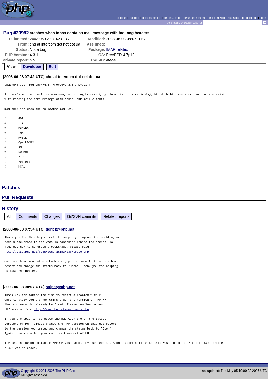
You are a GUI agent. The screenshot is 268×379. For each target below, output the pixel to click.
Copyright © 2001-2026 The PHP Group (49, 371)
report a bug (172, 17)
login (264, 17)
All (9, 216)
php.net (121, 17)
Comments (28, 216)
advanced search (194, 17)
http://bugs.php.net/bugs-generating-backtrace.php (46, 251)
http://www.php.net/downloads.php (61, 309)
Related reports (116, 216)
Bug (7, 32)
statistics (233, 17)
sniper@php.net (60, 287)
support (134, 17)
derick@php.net (60, 229)
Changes (52, 216)
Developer (32, 67)
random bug (249, 17)
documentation (151, 17)
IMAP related (117, 49)
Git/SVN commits (81, 216)
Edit (52, 67)
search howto (216, 17)
